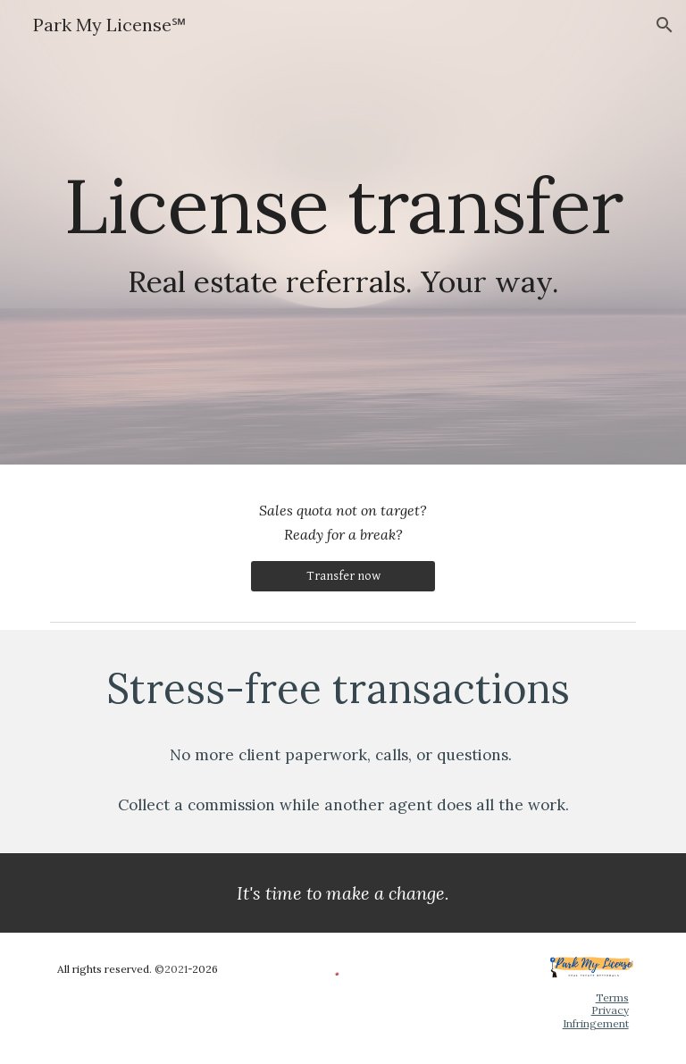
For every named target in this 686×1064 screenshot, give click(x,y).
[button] (664, 25)
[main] (342, 233)
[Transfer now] (342, 576)
